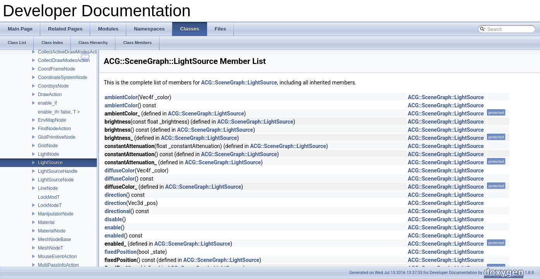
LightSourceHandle (57, 171)
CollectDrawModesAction (64, 60)
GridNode (48, 145)
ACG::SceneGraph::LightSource (239, 82)
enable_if (47, 103)
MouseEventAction (57, 256)
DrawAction (50, 94)
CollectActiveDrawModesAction (70, 52)
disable (113, 219)
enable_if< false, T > (59, 112)
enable (113, 227)
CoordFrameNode (56, 69)
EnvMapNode (52, 120)
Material (46, 222)
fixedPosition (121, 252)
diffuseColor (120, 170)
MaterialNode (51, 231)
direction (115, 195)
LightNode (48, 154)
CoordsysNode (53, 86)
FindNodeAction (54, 128)
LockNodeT (50, 205)
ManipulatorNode (55, 214)
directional (117, 211)
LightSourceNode (56, 180)
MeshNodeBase (54, 239)
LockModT (49, 197)
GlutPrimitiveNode (56, 137)
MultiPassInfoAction (58, 265)
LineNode (48, 188)
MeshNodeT (50, 248)
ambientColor (121, 97)
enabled (114, 235)
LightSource (50, 162)
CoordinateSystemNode (62, 77)
